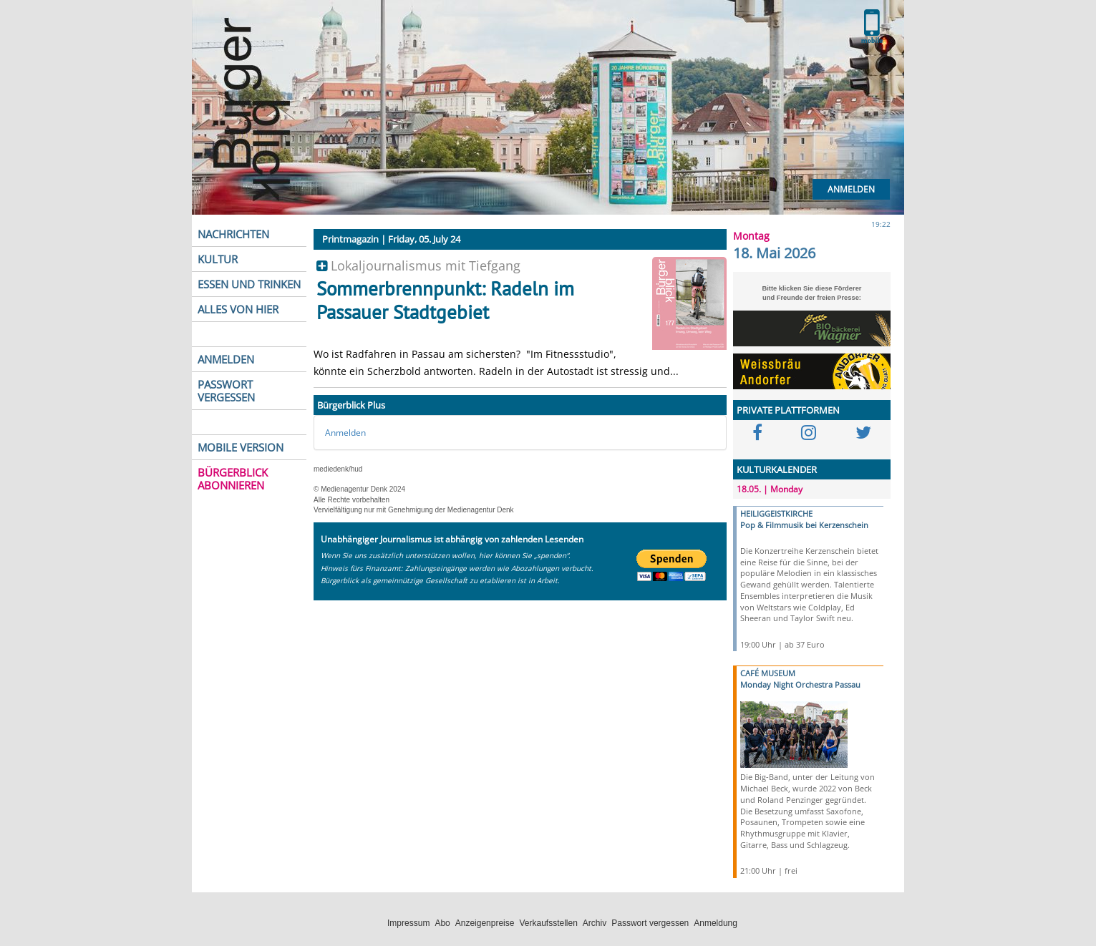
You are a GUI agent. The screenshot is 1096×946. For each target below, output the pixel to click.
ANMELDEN (226, 359)
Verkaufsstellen (548, 923)
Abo (442, 923)
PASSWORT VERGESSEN (226, 390)
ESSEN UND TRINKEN (249, 284)
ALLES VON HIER (238, 309)
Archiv (594, 923)
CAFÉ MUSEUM (767, 673)
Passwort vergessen (650, 923)
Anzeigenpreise (485, 923)
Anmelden (851, 189)
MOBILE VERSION (240, 447)
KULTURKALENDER (777, 469)
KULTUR (218, 259)
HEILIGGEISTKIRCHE (776, 513)
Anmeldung (715, 923)
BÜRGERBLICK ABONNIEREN (233, 478)
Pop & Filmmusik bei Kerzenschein (804, 525)
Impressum (408, 923)
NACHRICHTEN (233, 234)
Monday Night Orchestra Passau (800, 684)
